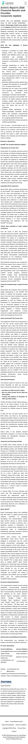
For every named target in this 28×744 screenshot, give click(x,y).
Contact (14, 731)
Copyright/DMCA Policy (9, 728)
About (7, 721)
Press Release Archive (16, 721)
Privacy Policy (22, 728)
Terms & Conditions (20, 725)
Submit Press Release (8, 725)
